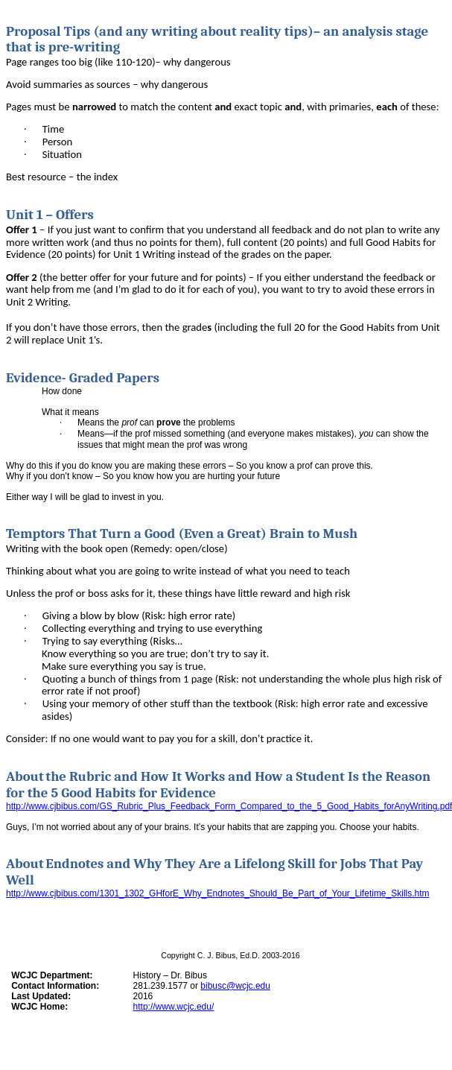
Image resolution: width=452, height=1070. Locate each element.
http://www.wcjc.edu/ (173, 1006)
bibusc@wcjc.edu (235, 986)
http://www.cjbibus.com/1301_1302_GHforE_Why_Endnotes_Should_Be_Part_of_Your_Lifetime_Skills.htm (218, 893)
